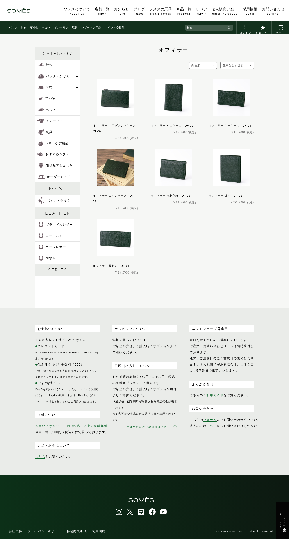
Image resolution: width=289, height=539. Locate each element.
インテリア (61, 27)
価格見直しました (55, 165)
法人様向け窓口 (225, 11)
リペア (201, 11)
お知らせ (121, 11)
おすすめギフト (53, 154)
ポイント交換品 (115, 27)
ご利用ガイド (213, 395)
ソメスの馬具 (160, 11)
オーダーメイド (54, 177)
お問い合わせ (273, 11)
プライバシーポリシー (44, 531)
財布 (24, 27)
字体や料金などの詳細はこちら (152, 426)
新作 (45, 65)
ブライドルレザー (55, 224)
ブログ (139, 11)
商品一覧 (183, 11)
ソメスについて (77, 11)
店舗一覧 (102, 11)
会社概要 (15, 531)
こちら (40, 456)
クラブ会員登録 (282, 520)
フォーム (210, 419)
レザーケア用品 (91, 27)
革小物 (34, 27)
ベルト (46, 27)
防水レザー (50, 258)
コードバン (50, 235)
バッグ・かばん (54, 76)
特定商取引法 (77, 531)
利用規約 (99, 531)
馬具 (75, 27)
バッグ (13, 27)
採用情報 (250, 11)
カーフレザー (52, 247)
